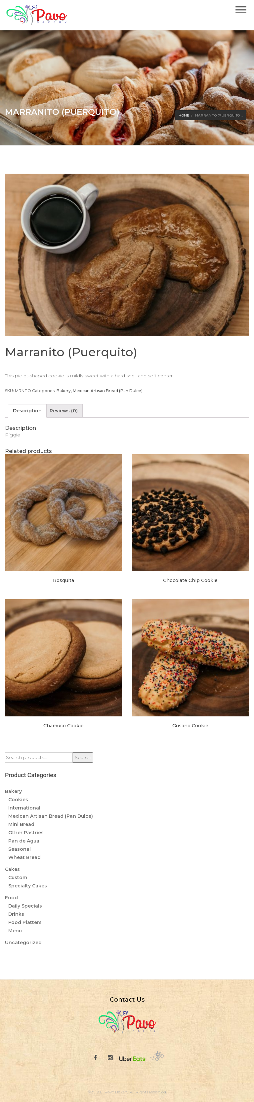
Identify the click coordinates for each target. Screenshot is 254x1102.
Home (184, 115)
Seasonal (19, 849)
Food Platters (25, 922)
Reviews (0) (64, 411)
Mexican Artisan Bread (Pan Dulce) (108, 390)
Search (83, 757)
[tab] (27, 411)
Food (11, 898)
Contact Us (127, 999)
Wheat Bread (24, 857)
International (24, 808)
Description (27, 411)
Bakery (64, 390)
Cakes (12, 869)
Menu (15, 931)
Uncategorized (23, 943)
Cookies (18, 800)
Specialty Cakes (27, 886)
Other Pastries (26, 833)
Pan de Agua (23, 841)
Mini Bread (21, 824)
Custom (17, 877)
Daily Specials (25, 906)
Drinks (16, 914)
